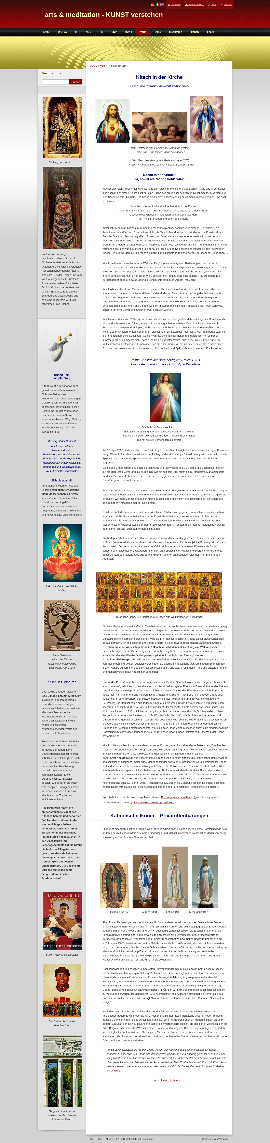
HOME (93, 66)
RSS (214, 4)
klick (116, 1071)
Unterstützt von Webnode (215, 1139)
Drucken (228, 4)
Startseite (175, 4)
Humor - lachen (169, 1080)
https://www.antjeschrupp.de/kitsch (154, 802)
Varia (103, 66)
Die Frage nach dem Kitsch (176, 797)
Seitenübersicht (196, 4)
